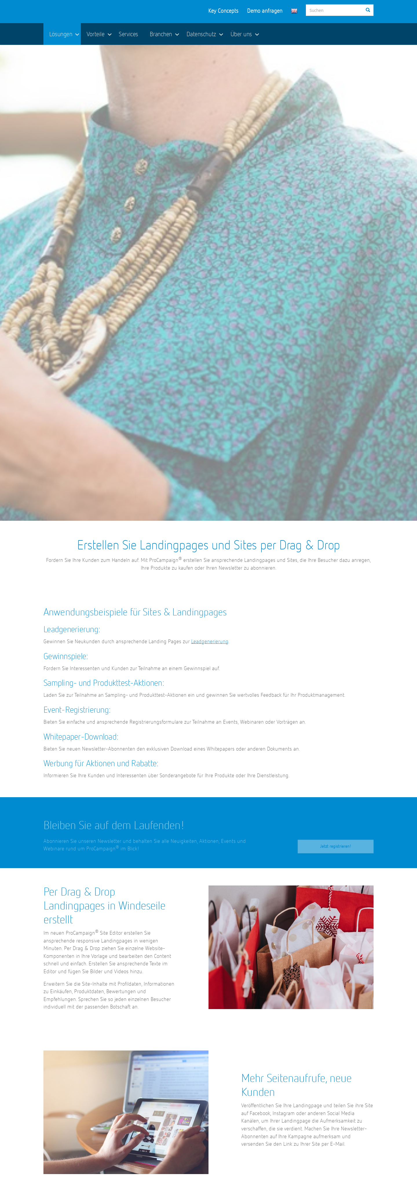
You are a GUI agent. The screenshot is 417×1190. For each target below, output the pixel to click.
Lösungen (60, 34)
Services (128, 34)
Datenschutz (201, 34)
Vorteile (95, 34)
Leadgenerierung (209, 641)
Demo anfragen (264, 11)
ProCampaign (82, 11)
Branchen (161, 34)
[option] (208, 283)
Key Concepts (223, 11)
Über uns (241, 34)
